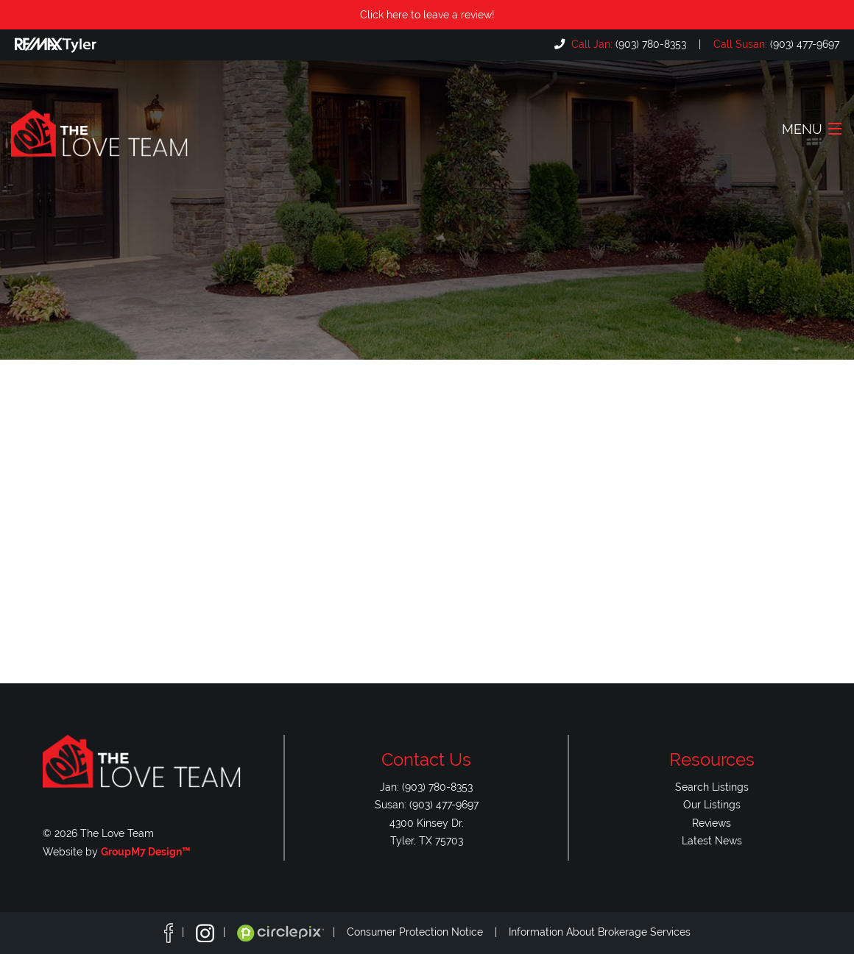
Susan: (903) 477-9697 (427, 804)
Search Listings (712, 786)
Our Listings (712, 804)
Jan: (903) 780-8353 (426, 786)
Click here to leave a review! (427, 14)
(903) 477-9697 (774, 44)
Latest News (712, 840)
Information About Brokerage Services (600, 932)
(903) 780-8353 (627, 44)
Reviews (711, 822)
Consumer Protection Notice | (428, 932)
